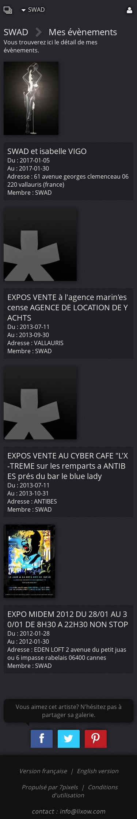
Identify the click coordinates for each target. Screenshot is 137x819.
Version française (43, 771)
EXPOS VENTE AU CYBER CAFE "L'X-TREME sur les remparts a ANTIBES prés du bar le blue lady (67, 465)
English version (97, 771)
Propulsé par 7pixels (50, 787)
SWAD (33, 10)
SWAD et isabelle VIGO (47, 151)
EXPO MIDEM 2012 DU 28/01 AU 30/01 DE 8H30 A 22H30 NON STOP (67, 619)
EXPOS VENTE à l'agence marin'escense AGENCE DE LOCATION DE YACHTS (67, 307)
